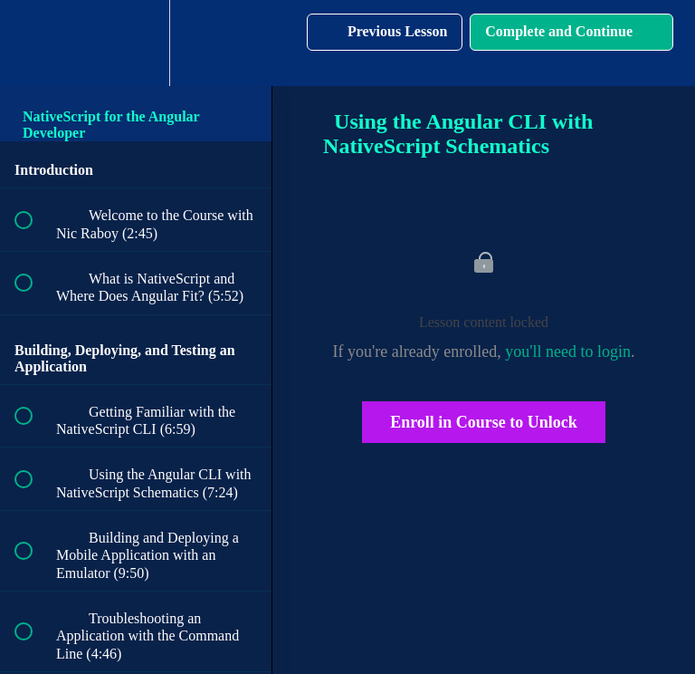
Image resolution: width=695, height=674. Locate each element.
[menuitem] (135, 43)
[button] (33, 43)
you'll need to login (568, 351)
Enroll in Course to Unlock (483, 422)
